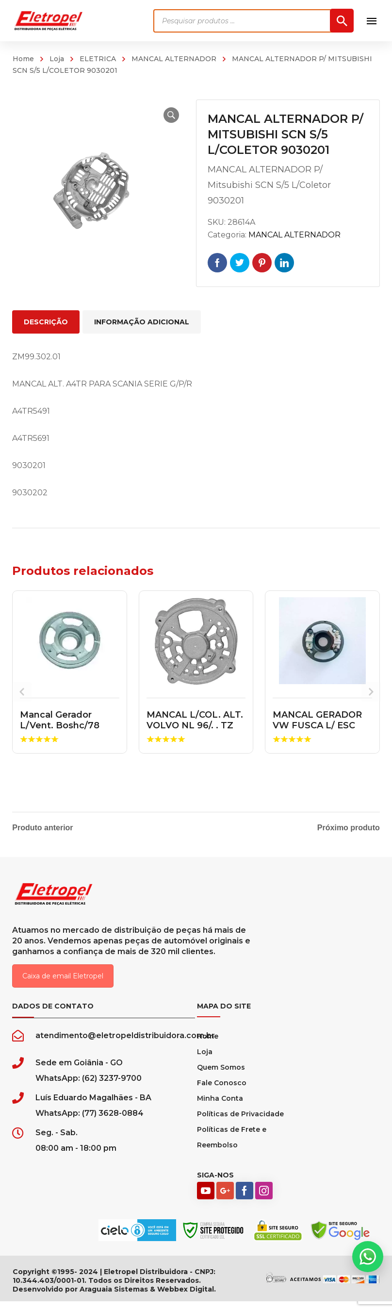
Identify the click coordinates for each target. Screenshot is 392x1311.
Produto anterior (42, 828)
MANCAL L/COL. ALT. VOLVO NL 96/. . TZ (195, 720)
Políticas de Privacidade (240, 1123)
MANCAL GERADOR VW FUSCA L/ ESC (317, 720)
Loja (56, 58)
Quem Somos (221, 1077)
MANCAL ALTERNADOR (173, 58)
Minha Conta (220, 1108)
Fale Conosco (221, 1092)
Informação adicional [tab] (141, 322)
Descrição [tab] (46, 322)
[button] (165, 115)
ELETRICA (98, 58)
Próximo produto (348, 828)
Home (23, 58)
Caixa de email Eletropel (62, 985)
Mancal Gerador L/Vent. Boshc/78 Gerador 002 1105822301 (59, 730)
